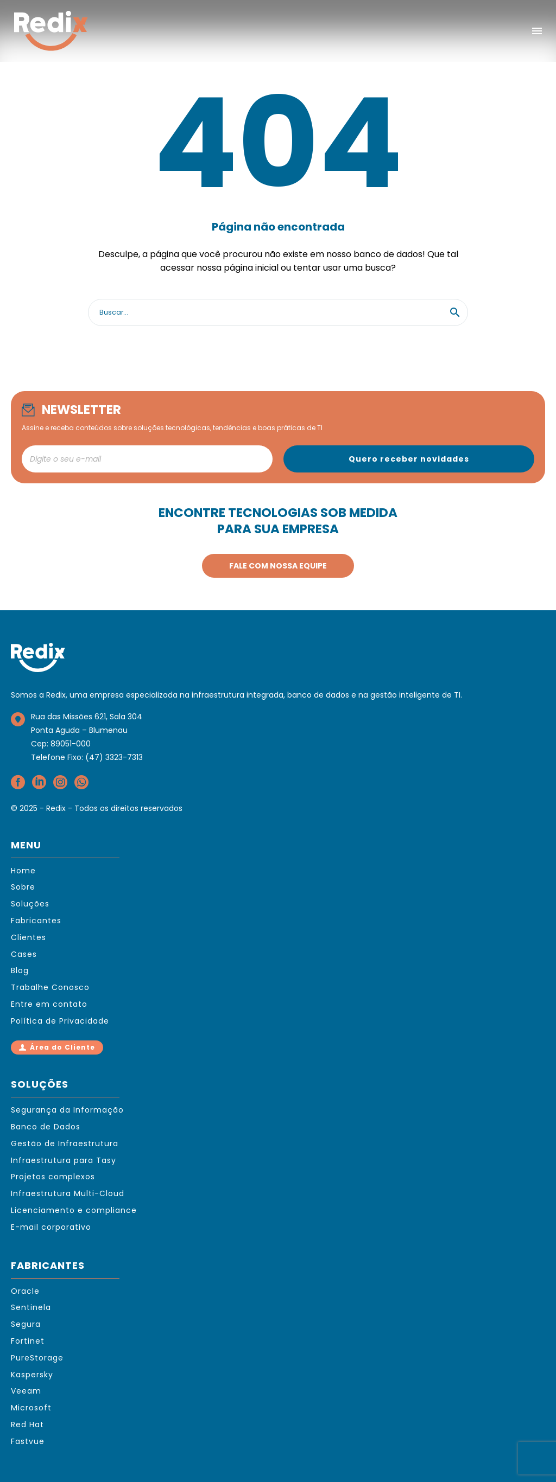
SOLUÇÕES (39, 1084)
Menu (537, 31)
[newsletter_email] (147, 458)
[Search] (278, 312)
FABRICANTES (48, 1265)
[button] (455, 312)
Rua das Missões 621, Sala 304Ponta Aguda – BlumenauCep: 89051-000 (86, 730)
